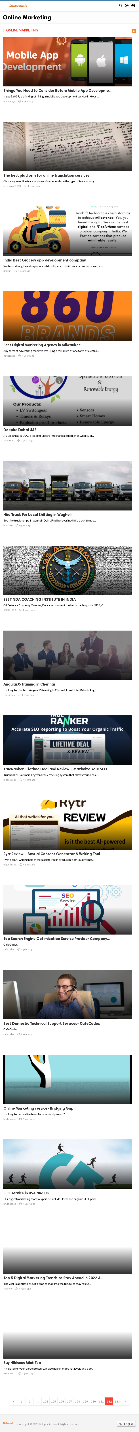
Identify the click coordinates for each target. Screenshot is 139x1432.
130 (93, 1401)
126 (61, 1401)
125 (53, 1401)
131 (101, 1401)
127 (69, 1401)
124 (45, 1401)
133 (117, 1401)
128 (77, 1401)
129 (85, 1401)
